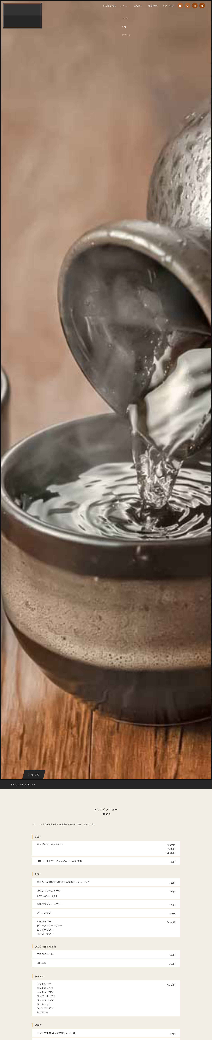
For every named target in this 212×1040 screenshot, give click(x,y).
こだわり (142, 5)
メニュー (129, 5)
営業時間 (154, 5)
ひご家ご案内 (115, 5)
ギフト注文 (167, 5)
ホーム (13, 784)
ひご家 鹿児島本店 (23, 15)
